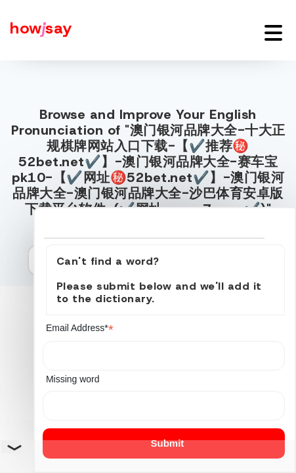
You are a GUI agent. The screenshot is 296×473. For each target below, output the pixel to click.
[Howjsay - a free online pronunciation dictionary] (36, 30)
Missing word (73, 379)
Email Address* (80, 328)
